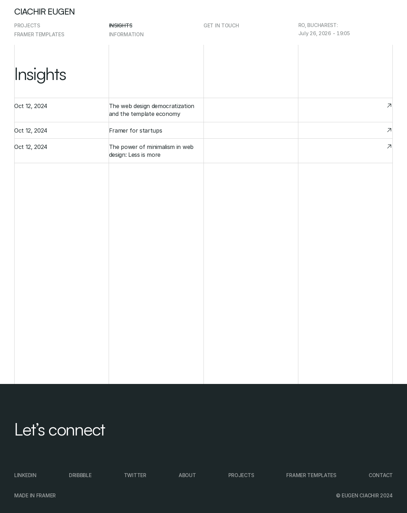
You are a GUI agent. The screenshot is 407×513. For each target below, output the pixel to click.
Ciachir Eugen (44, 11)
